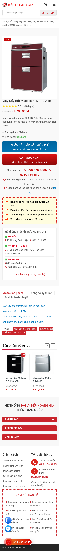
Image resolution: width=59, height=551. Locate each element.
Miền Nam (29, 437)
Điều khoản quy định (12, 476)
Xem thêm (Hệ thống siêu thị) (29, 274)
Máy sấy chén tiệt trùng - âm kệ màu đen (23, 306)
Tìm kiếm (48, 13)
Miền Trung (29, 428)
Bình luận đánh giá (16, 297)
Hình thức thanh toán (12, 466)
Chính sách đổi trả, (11, 471)
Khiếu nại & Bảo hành (12, 460)
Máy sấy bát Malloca (25, 328)
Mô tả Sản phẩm (13, 293)
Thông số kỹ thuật (40, 293)
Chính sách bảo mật (12, 481)
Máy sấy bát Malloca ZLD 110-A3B (16, 379)
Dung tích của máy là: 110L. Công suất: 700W (26, 316)
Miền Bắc (29, 420)
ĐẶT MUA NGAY (29, 159)
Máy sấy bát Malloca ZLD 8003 (43, 379)
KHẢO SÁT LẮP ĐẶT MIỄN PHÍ (29, 147)
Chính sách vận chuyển (13, 486)
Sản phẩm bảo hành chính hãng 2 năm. (23, 321)
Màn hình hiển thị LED (14, 311)
